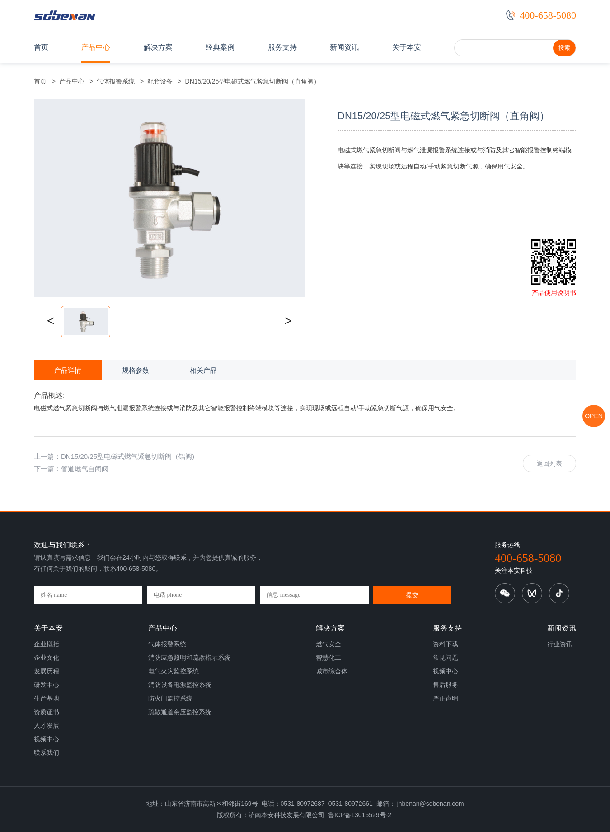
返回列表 (549, 463)
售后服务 (445, 684)
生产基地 (46, 698)
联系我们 (46, 752)
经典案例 (220, 47)
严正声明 (445, 698)
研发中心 (46, 684)
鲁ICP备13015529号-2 (359, 814)
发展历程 (46, 671)
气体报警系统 (116, 81)
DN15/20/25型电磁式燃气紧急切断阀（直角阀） (251, 81)
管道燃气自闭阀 (84, 468)
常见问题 (445, 657)
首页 (41, 47)
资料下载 (445, 644)
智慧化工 (328, 657)
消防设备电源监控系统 (179, 684)
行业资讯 (559, 644)
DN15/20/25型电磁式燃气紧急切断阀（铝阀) (127, 456)
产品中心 (95, 47)
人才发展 (46, 725)
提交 (412, 594)
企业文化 (46, 657)
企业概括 (46, 644)
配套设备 (160, 81)
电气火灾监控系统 (173, 671)
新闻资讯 (344, 47)
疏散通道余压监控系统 (179, 711)
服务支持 (282, 47)
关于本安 (406, 47)
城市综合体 (331, 671)
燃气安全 (328, 644)
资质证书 (46, 711)
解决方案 (158, 47)
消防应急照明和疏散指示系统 (189, 657)
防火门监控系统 (170, 698)
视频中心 (46, 739)
